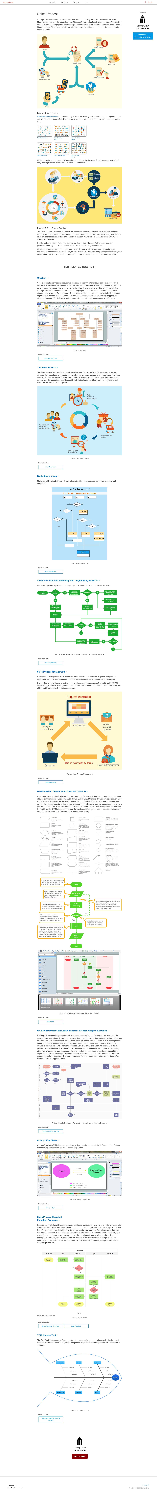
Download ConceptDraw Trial (143, 36)
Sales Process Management (51, 672)
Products (52, 2)
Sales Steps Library (42, 155)
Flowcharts (50, 1022)
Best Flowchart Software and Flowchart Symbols (61, 791)
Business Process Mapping (51, 1131)
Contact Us (146, 1485)
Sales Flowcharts (51, 467)
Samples (77, 2)
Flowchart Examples (79, 1218)
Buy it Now (80, 1456)
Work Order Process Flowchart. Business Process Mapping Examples (72, 1031)
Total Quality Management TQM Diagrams (50, 1419)
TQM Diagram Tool (46, 1335)
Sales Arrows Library (42, 138)
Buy (86, 2)
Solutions (64, 2)
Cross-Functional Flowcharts (50, 1326)
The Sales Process (46, 367)
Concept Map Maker (47, 1140)
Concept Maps (50, 1208)
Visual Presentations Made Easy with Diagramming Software (67, 580)
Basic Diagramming (47, 476)
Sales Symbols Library (59, 155)
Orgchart (41, 278)
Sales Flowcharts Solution (47, 117)
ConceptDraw (8, 2)
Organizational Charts (50, 358)
